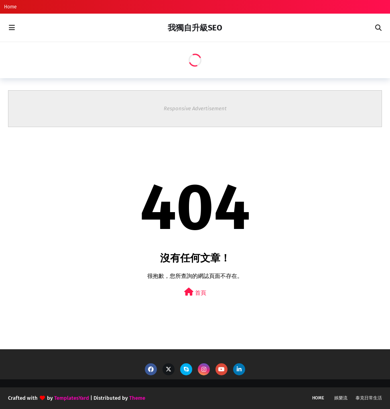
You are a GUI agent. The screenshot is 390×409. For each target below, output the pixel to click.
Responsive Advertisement (195, 108)
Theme (137, 398)
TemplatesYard (71, 398)
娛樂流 (340, 398)
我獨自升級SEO (195, 27)
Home (10, 7)
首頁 (195, 292)
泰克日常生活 (368, 398)
